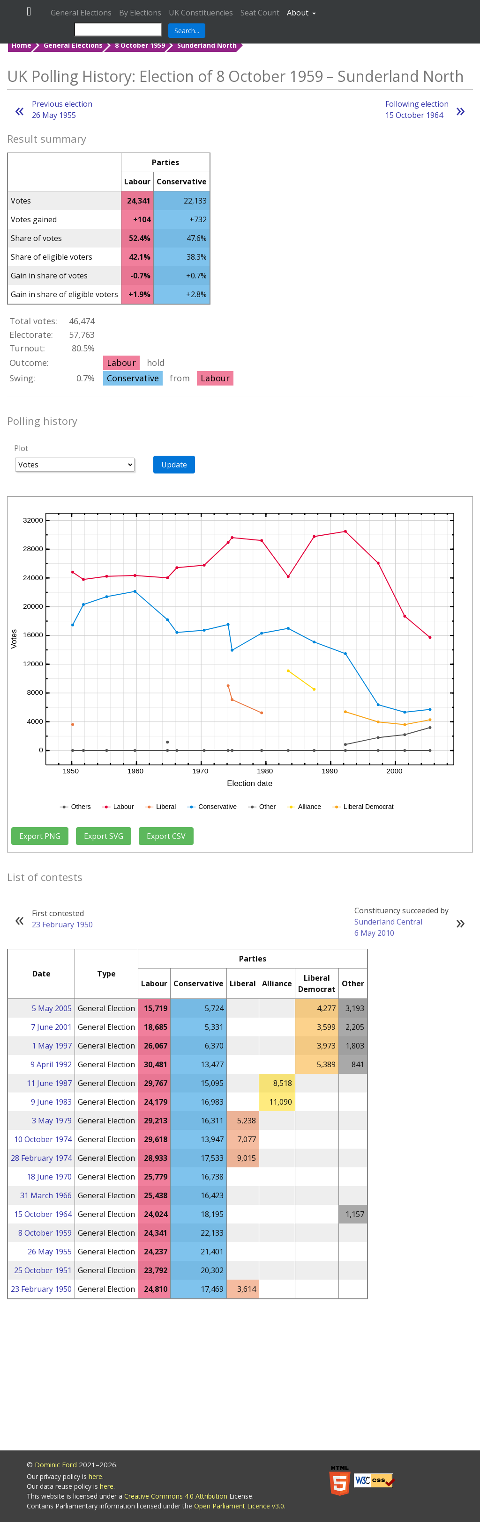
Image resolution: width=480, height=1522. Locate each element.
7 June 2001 (51, 1027)
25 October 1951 (43, 1270)
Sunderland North (207, 45)
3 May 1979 (52, 1120)
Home (21, 45)
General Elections (81, 12)
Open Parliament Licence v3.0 (239, 1505)
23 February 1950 (62, 924)
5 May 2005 (52, 1008)
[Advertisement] (240, 1380)
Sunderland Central (388, 922)
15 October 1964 (43, 1214)
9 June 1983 (51, 1102)
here (95, 1476)
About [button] (298, 12)
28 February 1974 (41, 1158)
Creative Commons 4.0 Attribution (176, 1496)
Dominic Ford (56, 1464)
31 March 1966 (46, 1195)
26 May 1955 (50, 1251)
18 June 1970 (49, 1177)
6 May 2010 (374, 933)
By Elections (140, 12)
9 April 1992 (51, 1064)
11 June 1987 (49, 1083)
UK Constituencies (201, 12)
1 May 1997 (52, 1046)
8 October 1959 (140, 45)
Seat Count (259, 12)
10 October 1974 (43, 1139)
